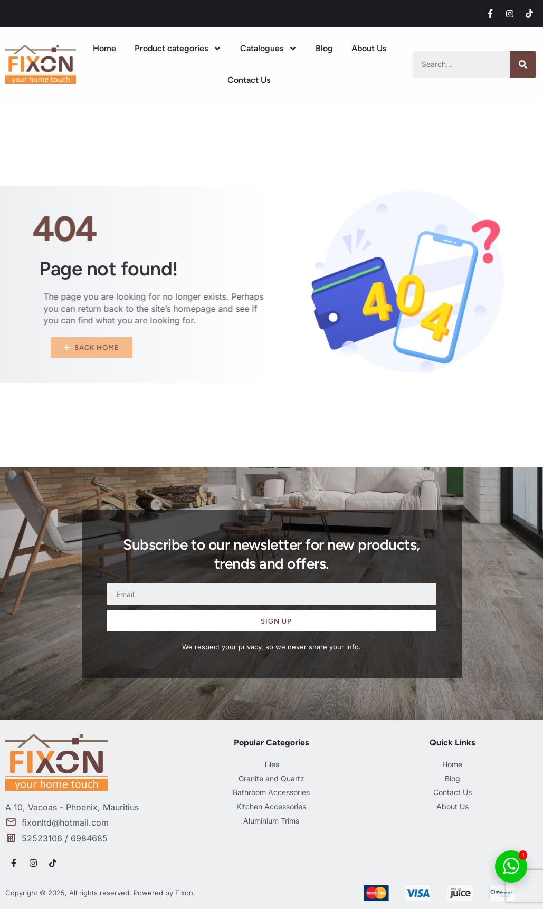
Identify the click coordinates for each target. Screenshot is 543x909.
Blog (324, 48)
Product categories (178, 48)
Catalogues (268, 48)
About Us (368, 48)
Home (104, 48)
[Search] (523, 64)
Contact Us (248, 80)
